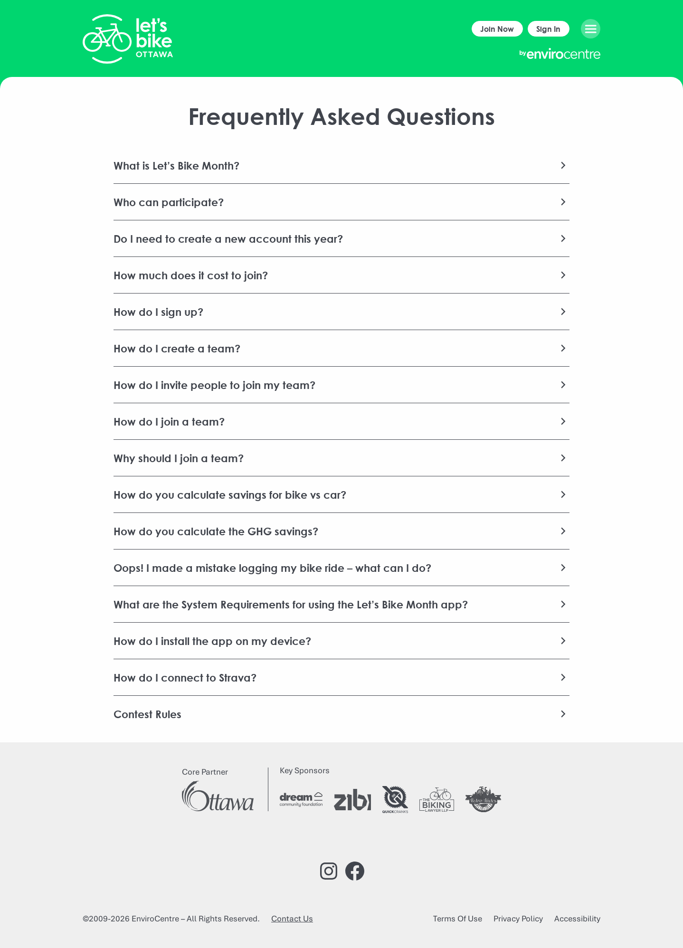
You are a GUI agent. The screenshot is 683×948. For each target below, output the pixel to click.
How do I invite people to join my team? (214, 384)
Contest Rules (147, 713)
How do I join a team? (169, 421)
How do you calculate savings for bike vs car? (230, 494)
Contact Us (292, 918)
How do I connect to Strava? (185, 677)
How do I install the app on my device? (212, 640)
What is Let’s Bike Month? (176, 165)
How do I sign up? (158, 311)
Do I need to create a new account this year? (228, 238)
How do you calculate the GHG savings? (216, 531)
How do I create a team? (177, 348)
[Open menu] (590, 28)
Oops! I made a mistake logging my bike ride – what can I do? (272, 567)
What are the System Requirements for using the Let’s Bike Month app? (291, 604)
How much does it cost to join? (191, 275)
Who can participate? (169, 201)
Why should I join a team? (179, 457)
